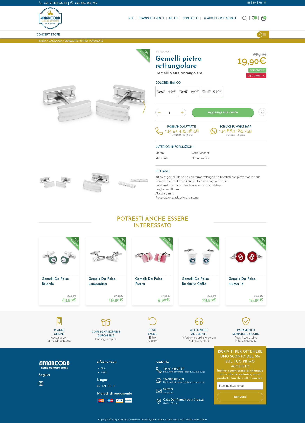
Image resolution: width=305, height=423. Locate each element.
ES (248, 3)
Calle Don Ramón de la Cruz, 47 (181, 401)
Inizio (42, 40)
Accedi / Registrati (219, 18)
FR (260, 3)
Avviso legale (147, 419)
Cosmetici (172, 34)
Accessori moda (149, 34)
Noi (130, 18)
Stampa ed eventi (151, 18)
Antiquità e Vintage (78, 34)
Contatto (190, 18)
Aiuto (173, 18)
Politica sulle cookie (196, 419)
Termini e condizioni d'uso (170, 419)
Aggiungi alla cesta (223, 112)
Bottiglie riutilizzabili (201, 34)
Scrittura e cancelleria (114, 34)
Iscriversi (240, 397)
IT (265, 3)
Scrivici (181, 391)
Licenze (228, 34)
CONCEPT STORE (48, 34)
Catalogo (55, 40)
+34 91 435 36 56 (53, 3)
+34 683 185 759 (83, 3)
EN (254, 3)
